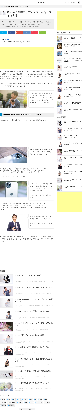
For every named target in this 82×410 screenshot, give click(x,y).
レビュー (3, 402)
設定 (18, 399)
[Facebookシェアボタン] (11, 32)
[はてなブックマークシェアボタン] (27, 32)
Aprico (41, 2)
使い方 (2, 399)
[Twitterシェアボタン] (3, 32)
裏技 (25, 402)
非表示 (7, 39)
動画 (30, 399)
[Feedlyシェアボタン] (42, 32)
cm (35, 399)
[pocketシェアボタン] (34, 32)
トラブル (47, 402)
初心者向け (11, 405)
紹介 (40, 399)
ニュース (19, 402)
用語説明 (3, 405)
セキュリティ (39, 402)
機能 (45, 399)
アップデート (11, 402)
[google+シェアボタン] (19, 32)
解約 (13, 399)
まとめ (31, 402)
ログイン (24, 399)
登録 (8, 399)
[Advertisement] (27, 58)
